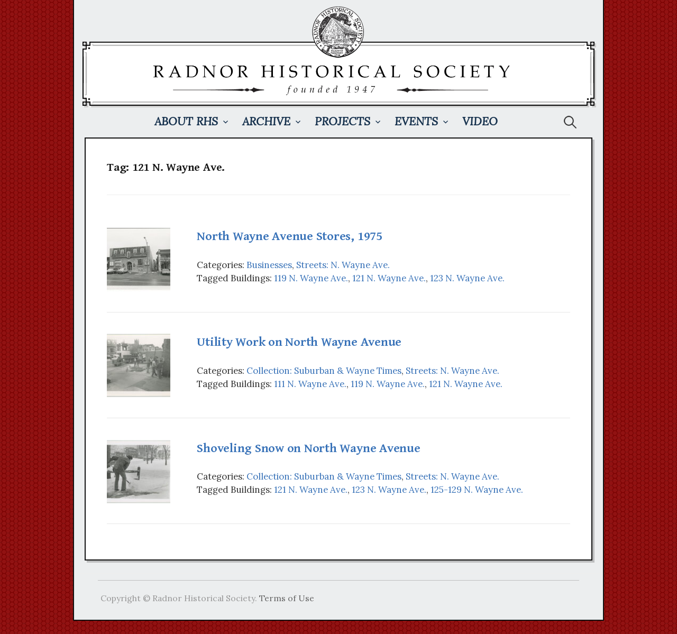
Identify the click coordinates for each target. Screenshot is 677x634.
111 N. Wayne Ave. (310, 384)
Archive (266, 121)
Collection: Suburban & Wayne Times (323, 370)
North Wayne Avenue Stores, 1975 (289, 236)
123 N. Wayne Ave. (467, 278)
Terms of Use (286, 598)
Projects (342, 121)
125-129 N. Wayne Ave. (477, 489)
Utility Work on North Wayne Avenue (299, 342)
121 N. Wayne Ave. (389, 278)
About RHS (186, 121)
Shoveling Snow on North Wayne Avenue (308, 448)
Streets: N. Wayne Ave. (343, 265)
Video (480, 121)
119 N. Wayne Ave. (311, 278)
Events (416, 121)
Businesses (269, 265)
